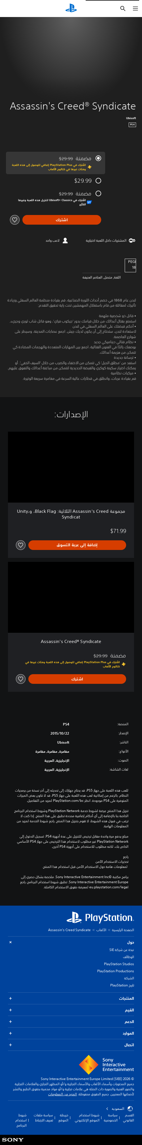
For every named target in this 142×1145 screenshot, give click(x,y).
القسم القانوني (128, 1118)
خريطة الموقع (63, 1118)
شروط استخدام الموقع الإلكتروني (87, 1118)
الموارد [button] (71, 1033)
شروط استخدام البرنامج (21, 1120)
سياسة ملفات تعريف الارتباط (43, 1118)
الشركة (129, 978)
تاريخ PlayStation (122, 985)
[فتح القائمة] (135, 8)
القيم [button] (71, 1010)
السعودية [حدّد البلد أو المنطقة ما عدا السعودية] (119, 1109)
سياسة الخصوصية (111, 1118)
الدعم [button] (71, 1021)
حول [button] (71, 942)
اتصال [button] (71, 1045)
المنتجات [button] (71, 998)
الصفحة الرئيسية (123, 929)
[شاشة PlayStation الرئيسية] (71, 8)
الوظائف (128, 956)
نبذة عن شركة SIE (121, 949)
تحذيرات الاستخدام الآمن (112, 861)
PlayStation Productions (115, 971)
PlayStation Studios (119, 963)
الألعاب (101, 929)
